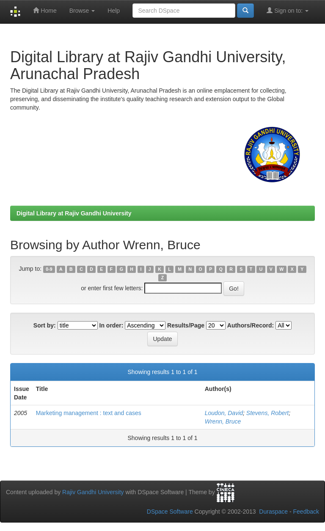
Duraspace (273, 511)
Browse (82, 10)
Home (44, 10)
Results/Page (185, 325)
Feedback (306, 511)
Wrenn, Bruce (223, 421)
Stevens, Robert (267, 413)
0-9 (49, 269)
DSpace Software (170, 511)
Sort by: (44, 325)
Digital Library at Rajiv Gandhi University (74, 213)
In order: (111, 325)
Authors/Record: (250, 325)
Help (113, 10)
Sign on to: (287, 10)
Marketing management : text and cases (88, 413)
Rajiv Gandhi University (93, 492)
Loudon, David (224, 413)
